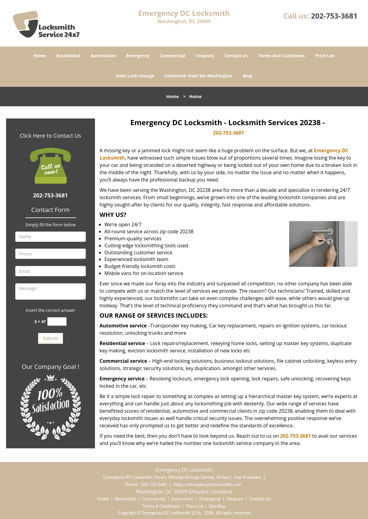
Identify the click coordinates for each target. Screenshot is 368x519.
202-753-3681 (334, 16)
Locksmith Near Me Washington (199, 76)
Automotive (103, 55)
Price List (325, 55)
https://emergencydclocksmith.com (207, 484)
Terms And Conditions (281, 55)
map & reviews (247, 477)
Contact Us (236, 55)
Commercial (172, 55)
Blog (247, 76)
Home (39, 55)
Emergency (137, 55)
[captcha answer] (57, 321)
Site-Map (217, 506)
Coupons (205, 55)
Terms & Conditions (161, 506)
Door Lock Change (135, 76)
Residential (68, 55)
